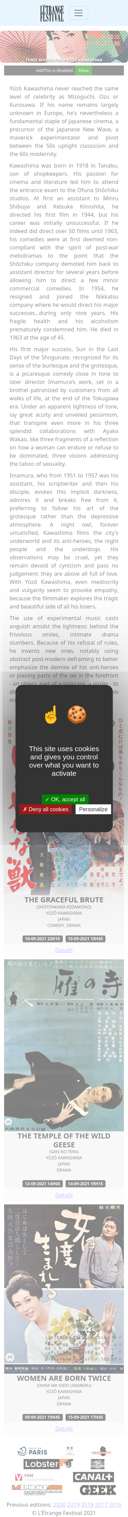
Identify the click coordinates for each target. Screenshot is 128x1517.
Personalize (93, 809)
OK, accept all (65, 799)
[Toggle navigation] (78, 13)
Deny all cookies (46, 809)
